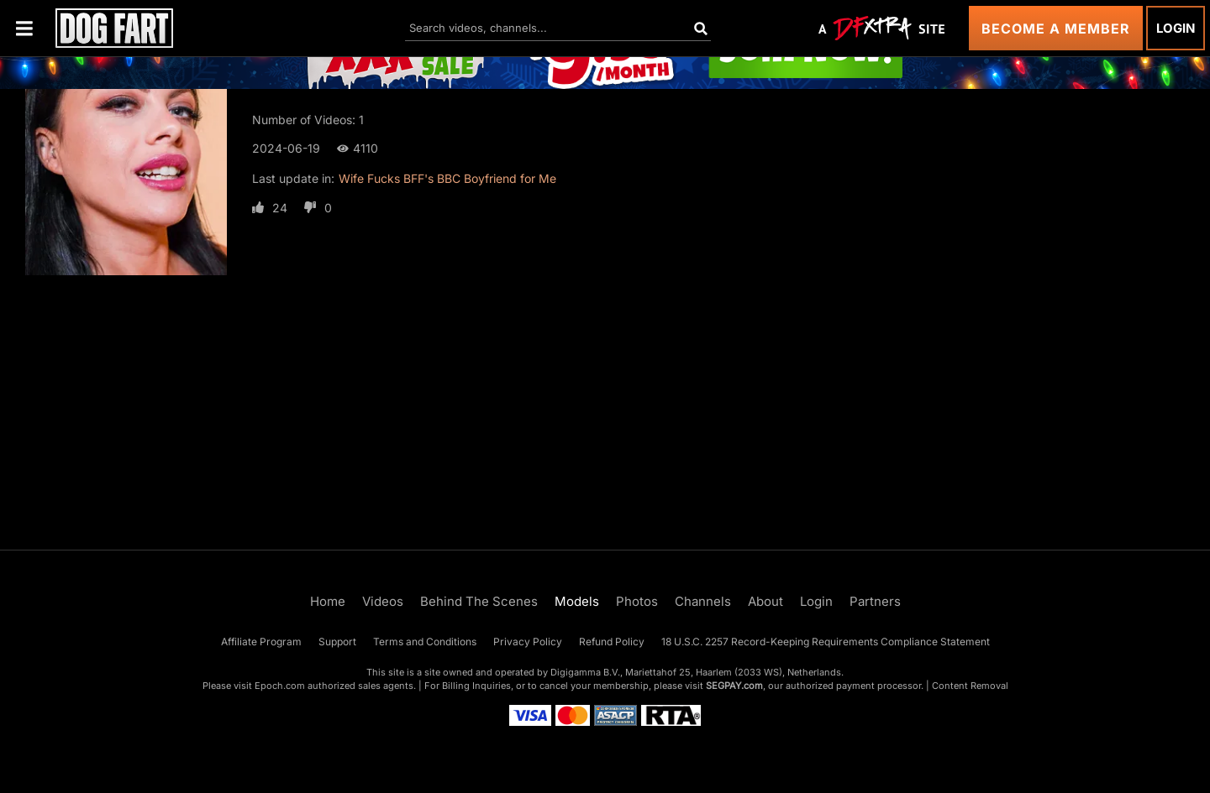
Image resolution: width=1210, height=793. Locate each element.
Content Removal (970, 685)
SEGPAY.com (734, 685)
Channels (703, 601)
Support (337, 641)
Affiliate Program (261, 641)
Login (1175, 28)
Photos (637, 601)
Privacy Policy (527, 641)
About (765, 601)
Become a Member (1055, 28)
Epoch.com (280, 685)
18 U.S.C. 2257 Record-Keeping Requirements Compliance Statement (825, 641)
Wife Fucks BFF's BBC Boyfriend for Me (447, 178)
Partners (875, 601)
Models (577, 601)
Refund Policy (611, 641)
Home (327, 601)
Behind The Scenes (479, 601)
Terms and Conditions (424, 641)
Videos (382, 601)
